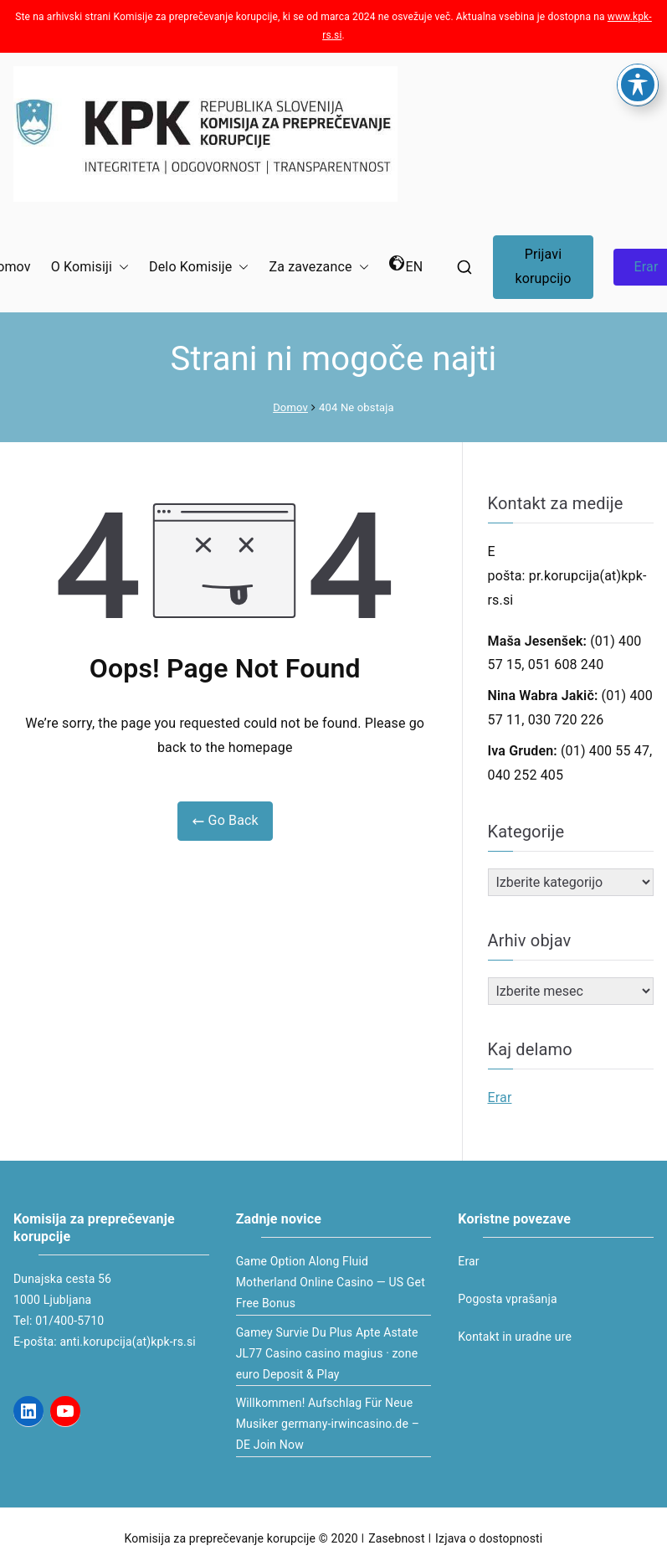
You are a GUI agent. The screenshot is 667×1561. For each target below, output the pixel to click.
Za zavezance (318, 267)
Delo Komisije (199, 267)
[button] (120, 267)
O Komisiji (90, 267)
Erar (500, 1097)
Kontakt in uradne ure (515, 1336)
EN (406, 265)
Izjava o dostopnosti (488, 1538)
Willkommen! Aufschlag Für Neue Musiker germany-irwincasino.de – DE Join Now (327, 1423)
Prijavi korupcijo (543, 266)
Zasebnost (396, 1538)
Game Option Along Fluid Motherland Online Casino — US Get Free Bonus (330, 1282)
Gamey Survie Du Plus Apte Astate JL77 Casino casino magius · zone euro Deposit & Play (327, 1353)
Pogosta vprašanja (507, 1299)
